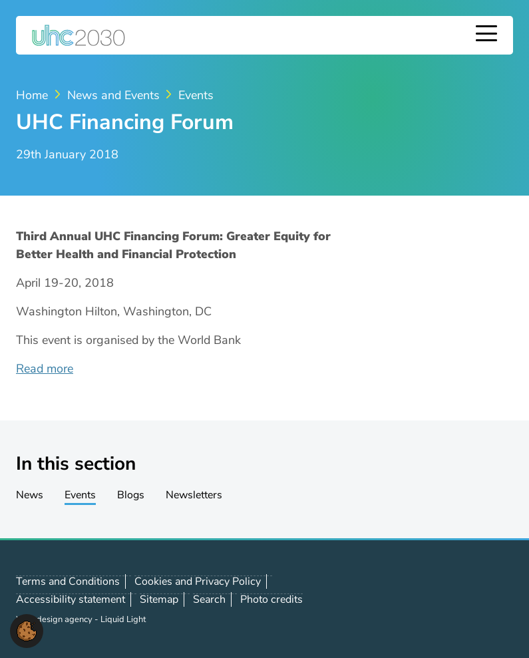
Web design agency (55, 619)
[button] (27, 630)
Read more (44, 369)
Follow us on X (431, 599)
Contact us (490, 599)
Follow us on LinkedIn (460, 599)
